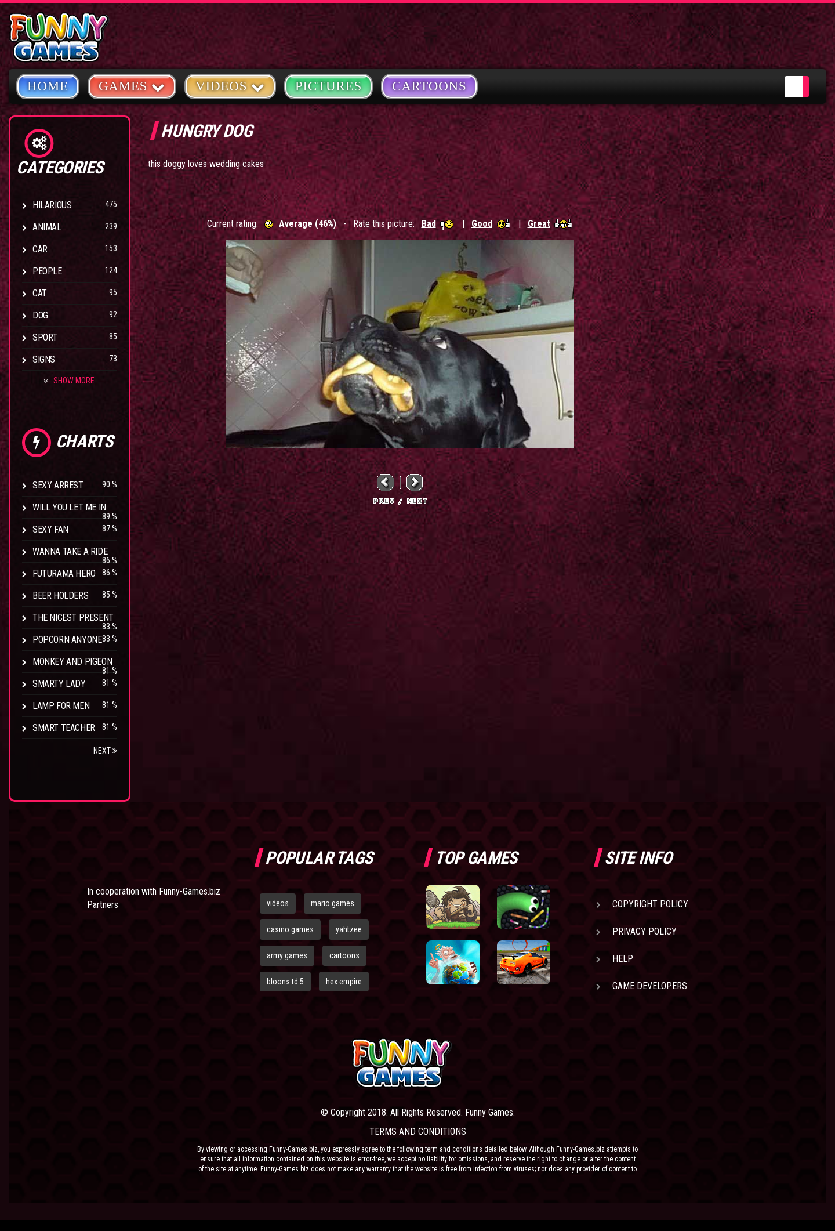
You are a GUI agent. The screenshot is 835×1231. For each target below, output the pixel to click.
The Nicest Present (73, 617)
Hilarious (51, 205)
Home (47, 86)
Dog (40, 315)
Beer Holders (60, 595)
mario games (332, 903)
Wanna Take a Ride (69, 551)
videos (278, 903)
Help (622, 958)
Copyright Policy (650, 904)
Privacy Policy (644, 931)
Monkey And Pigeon (72, 661)
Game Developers (649, 985)
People (47, 271)
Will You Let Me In (69, 507)
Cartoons (429, 86)
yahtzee (349, 929)
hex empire (344, 981)
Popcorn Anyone (66, 639)
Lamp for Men (60, 705)
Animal (46, 227)
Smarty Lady (59, 683)
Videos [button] (230, 85)
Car (40, 249)
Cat (39, 293)
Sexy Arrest (58, 485)
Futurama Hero (64, 573)
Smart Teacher (63, 727)
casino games (290, 929)
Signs (43, 359)
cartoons (344, 955)
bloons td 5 (285, 981)
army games (287, 955)
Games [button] (132, 85)
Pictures (328, 86)
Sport (44, 337)
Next (105, 750)
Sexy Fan (50, 529)
